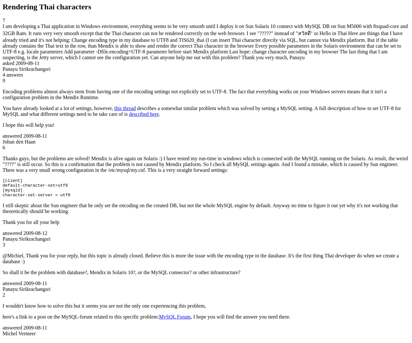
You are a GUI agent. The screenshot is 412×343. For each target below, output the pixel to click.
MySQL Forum (175, 320)
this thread (125, 108)
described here (144, 114)
